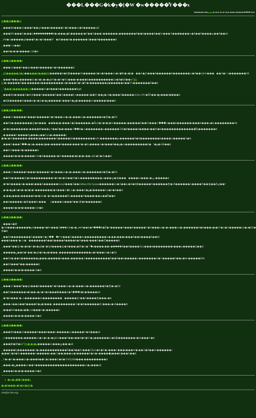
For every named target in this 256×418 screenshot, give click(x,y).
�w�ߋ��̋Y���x (19, 379)
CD (29, 89)
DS (25, 344)
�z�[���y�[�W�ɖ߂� (17, 385)
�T (11, 89)
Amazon (210, 12)
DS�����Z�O (13, 73)
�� (6, 89)
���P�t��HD (39, 73)
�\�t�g (32, 344)
